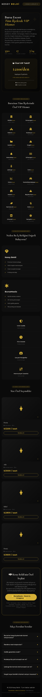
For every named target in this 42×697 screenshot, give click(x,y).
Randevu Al (21, 433)
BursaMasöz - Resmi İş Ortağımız (16, 690)
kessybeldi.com (30, 690)
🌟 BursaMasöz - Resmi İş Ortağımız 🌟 (21, 597)
